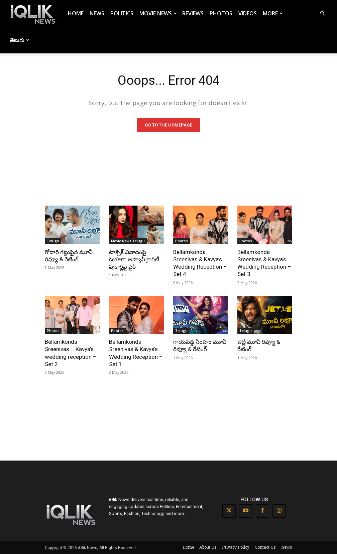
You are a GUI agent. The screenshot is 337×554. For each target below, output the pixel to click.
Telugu (53, 241)
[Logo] (34, 13)
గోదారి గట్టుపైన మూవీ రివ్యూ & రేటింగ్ (69, 256)
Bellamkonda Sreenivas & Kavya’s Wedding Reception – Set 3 (264, 263)
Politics (121, 13)
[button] (322, 13)
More (273, 13)
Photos (221, 13)
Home (76, 13)
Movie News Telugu (128, 241)
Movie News (158, 13)
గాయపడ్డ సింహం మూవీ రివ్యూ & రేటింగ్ (199, 345)
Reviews (193, 13)
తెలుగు (19, 40)
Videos (247, 13)
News (97, 13)
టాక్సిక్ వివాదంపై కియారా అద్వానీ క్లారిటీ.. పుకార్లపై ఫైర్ (135, 259)
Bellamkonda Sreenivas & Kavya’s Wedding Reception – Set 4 (200, 263)
